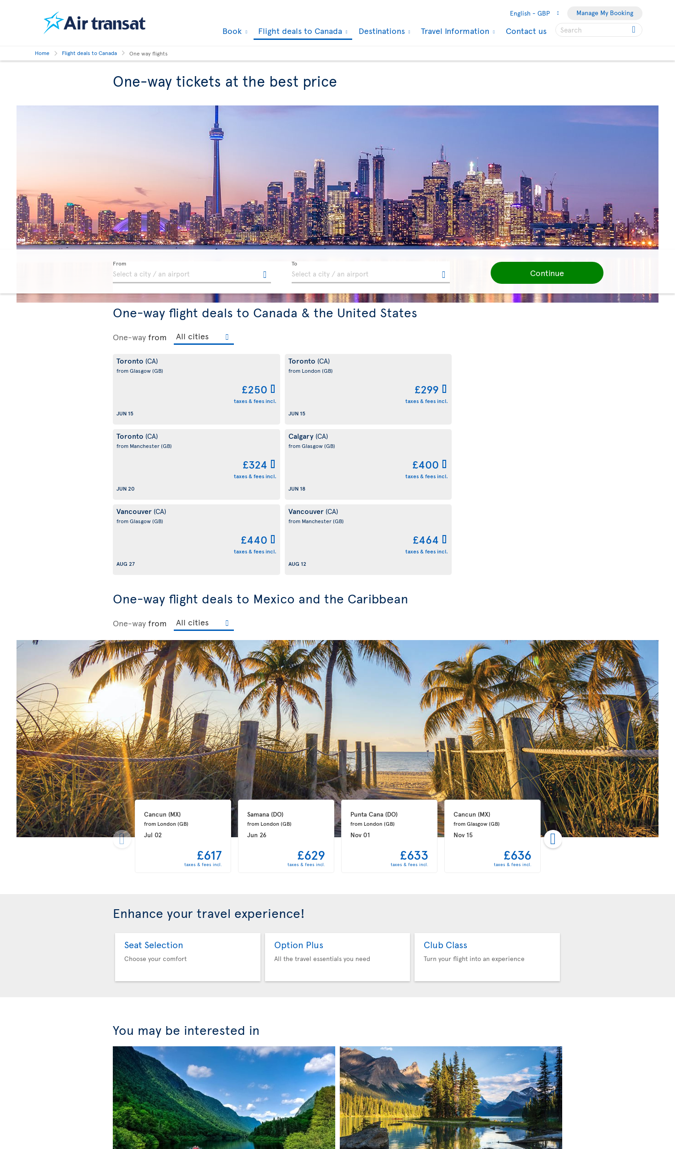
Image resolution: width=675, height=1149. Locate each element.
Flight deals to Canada (299, 31)
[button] (534, 273)
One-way (129, 337)
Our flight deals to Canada (451, 1045)
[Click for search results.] (634, 30)
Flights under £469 (224, 1045)
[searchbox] (598, 30)
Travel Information (454, 31)
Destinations (380, 31)
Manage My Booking (604, 12)
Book (231, 31)
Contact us (526, 30)
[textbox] (192, 272)
